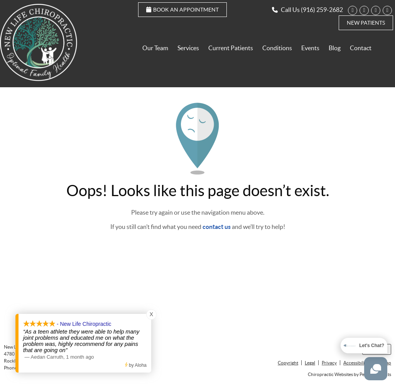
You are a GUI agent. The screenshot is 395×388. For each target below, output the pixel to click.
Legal (310, 362)
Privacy (329, 362)
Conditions (277, 47)
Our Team (155, 47)
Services (188, 47)
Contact (360, 47)
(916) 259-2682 (322, 9)
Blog (335, 47)
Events (310, 47)
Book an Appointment (182, 10)
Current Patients (230, 47)
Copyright (288, 362)
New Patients (366, 23)
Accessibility (355, 362)
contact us (217, 226)
